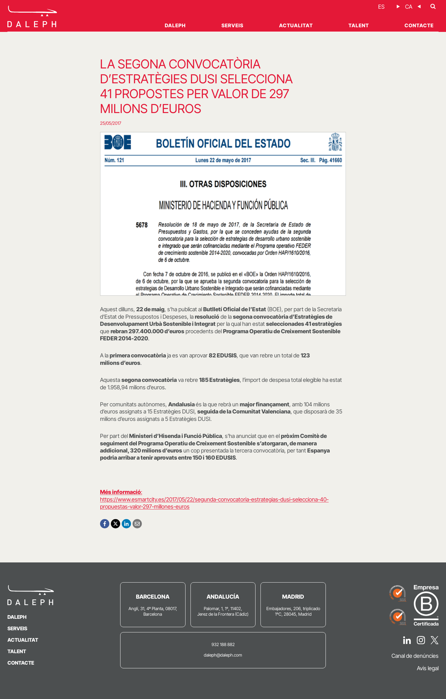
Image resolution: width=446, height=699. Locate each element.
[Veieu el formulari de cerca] (433, 6)
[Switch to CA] (409, 6)
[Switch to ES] (381, 6)
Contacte (419, 25)
